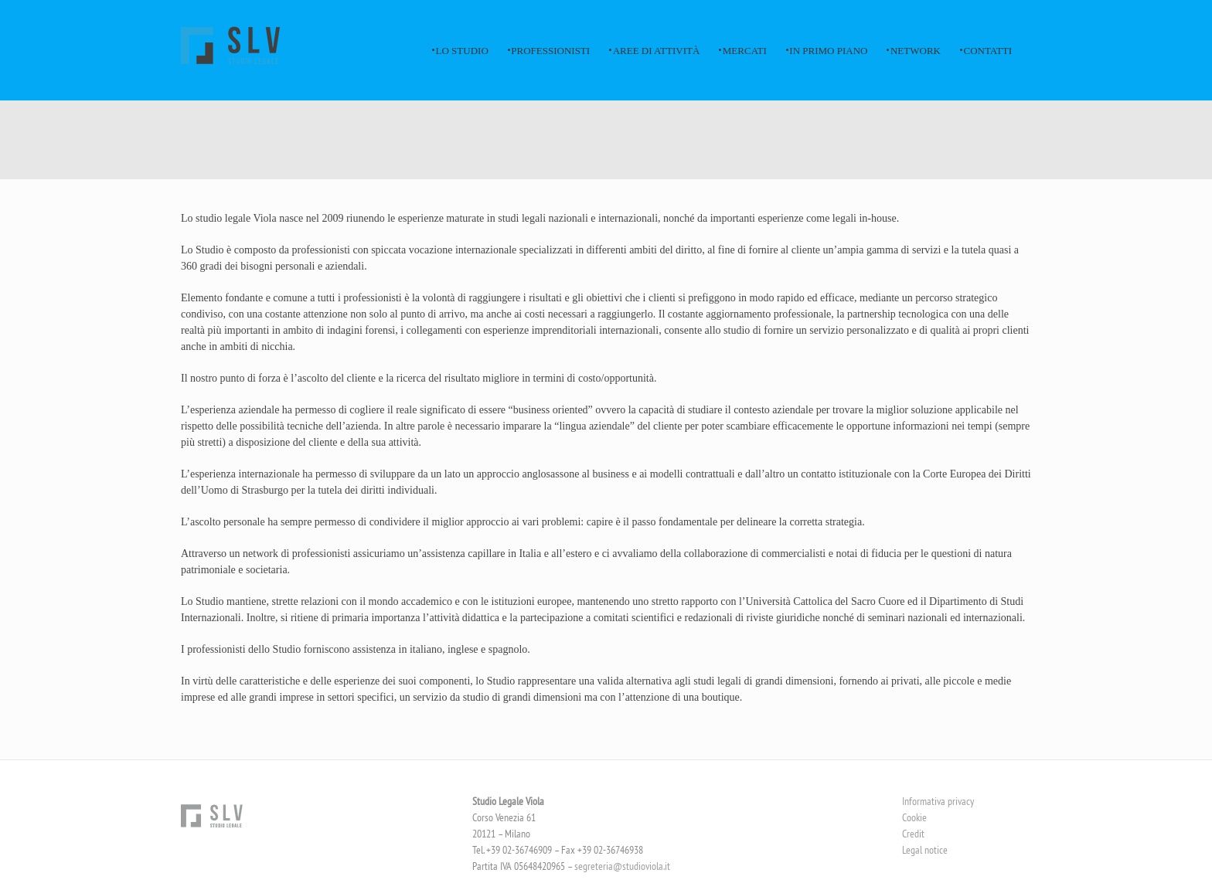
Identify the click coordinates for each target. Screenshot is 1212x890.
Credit (913, 834)
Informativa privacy (938, 801)
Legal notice (925, 850)
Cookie (914, 817)
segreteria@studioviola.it (622, 866)
